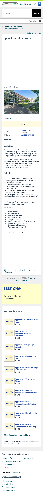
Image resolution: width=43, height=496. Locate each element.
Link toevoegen (28, 458)
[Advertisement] (21, 62)
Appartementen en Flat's (13, 29)
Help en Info (7, 458)
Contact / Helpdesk (9, 487)
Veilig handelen (8, 464)
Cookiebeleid (7, 467)
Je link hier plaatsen (34, 33)
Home (4, 26)
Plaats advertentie (9, 481)
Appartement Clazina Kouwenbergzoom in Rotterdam (23, 333)
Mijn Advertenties (9, 484)
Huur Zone (12, 288)
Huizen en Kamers (15, 26)
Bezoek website (28, 135)
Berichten (24, 4)
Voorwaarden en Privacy (11, 461)
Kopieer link (8, 118)
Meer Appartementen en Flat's (17, 435)
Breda (24, 130)
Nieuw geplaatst (8, 490)
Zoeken (36, 13)
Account (32, 4)
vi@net (17, 473)
